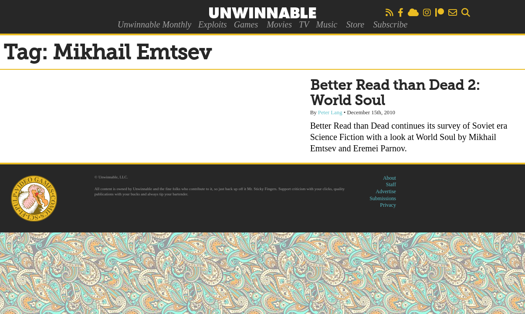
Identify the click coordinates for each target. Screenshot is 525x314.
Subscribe (390, 24)
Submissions (382, 198)
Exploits (212, 24)
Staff (391, 184)
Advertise (386, 191)
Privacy (388, 205)
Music (326, 24)
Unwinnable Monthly (154, 24)
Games (246, 24)
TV (304, 24)
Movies (279, 24)
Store (355, 24)
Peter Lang (330, 112)
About (389, 178)
